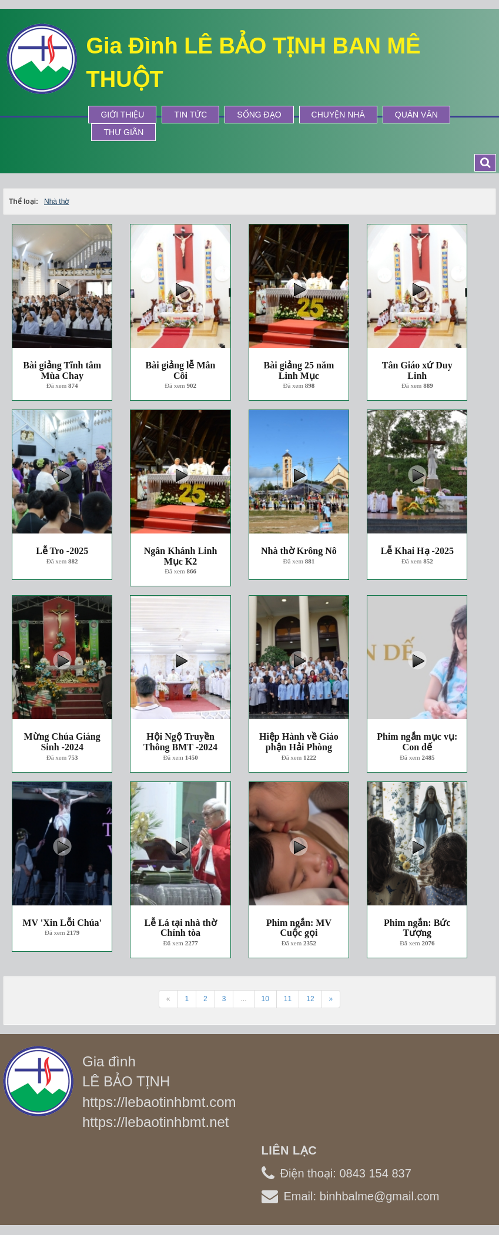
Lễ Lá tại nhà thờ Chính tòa (180, 928)
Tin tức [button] (190, 114)
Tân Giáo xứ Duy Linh (417, 370)
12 (310, 999)
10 (265, 999)
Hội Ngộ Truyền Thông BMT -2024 (180, 741)
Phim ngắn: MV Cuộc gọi (298, 928)
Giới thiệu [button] (122, 114)
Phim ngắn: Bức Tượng (417, 928)
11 (288, 999)
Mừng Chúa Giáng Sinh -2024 (62, 741)
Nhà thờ (56, 201)
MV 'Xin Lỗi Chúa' (62, 923)
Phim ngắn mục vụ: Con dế (417, 741)
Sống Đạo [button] (259, 114)
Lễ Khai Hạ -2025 (417, 551)
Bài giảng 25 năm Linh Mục (299, 370)
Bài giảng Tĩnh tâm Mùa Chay (62, 370)
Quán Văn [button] (416, 114)
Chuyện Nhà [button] (338, 114)
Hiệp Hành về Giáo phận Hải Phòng (299, 741)
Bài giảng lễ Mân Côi (181, 370)
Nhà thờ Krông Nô (299, 551)
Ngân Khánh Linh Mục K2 (180, 556)
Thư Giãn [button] (123, 132)
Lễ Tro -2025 (62, 551)
